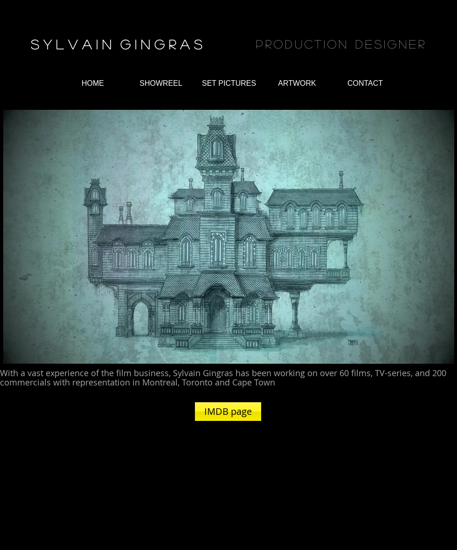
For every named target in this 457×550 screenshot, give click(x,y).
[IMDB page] (228, 411)
